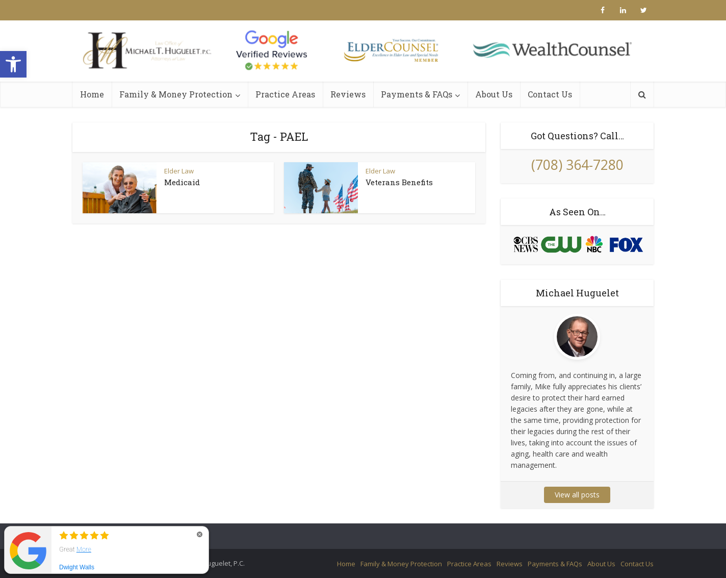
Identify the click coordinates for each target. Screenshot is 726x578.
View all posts (577, 494)
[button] (13, 64)
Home (92, 94)
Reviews (348, 94)
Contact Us (550, 94)
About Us (493, 94)
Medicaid (182, 182)
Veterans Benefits (399, 182)
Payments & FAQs (416, 94)
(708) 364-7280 (577, 165)
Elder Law (179, 170)
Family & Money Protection (175, 94)
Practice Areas (285, 94)
